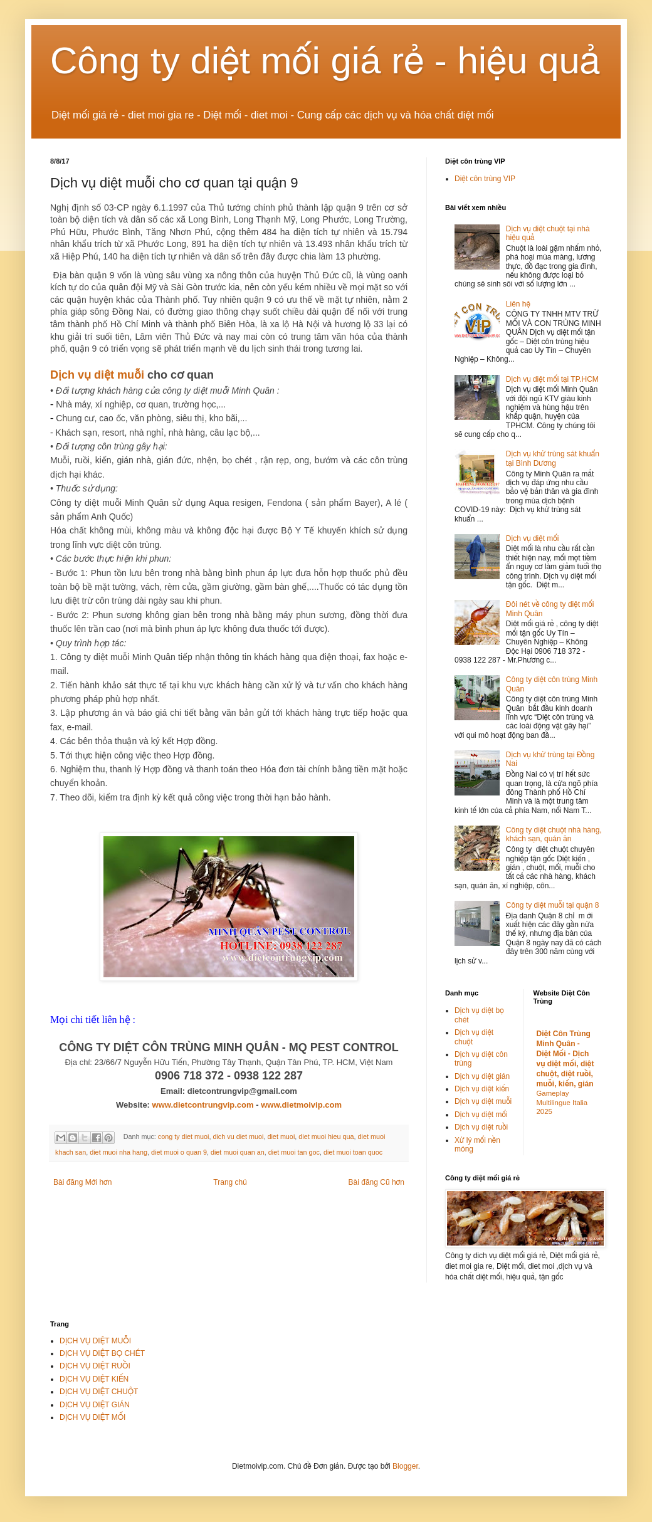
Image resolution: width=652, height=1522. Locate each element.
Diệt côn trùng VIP (485, 178)
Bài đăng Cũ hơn (376, 1182)
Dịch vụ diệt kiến (482, 1088)
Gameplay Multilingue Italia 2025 (562, 1102)
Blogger (405, 1466)
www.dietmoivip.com (301, 1105)
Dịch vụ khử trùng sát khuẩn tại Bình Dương (552, 458)
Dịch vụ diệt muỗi (97, 375)
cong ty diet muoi (183, 1136)
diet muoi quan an (238, 1152)
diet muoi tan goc (294, 1152)
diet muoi (281, 1136)
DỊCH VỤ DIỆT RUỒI (95, 1366)
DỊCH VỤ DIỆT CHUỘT (99, 1391)
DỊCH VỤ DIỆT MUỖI (95, 1340)
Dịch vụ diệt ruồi (481, 1127)
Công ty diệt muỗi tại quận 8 (552, 905)
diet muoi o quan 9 (179, 1152)
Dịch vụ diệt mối (532, 538)
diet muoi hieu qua (326, 1136)
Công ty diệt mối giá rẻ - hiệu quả (325, 60)
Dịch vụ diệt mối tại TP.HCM (552, 379)
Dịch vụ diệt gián (482, 1076)
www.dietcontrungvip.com (203, 1105)
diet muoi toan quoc (352, 1152)
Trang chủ (229, 1182)
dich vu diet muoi (238, 1136)
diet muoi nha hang (118, 1152)
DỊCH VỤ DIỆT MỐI (92, 1417)
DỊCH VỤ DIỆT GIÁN (95, 1404)
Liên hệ (518, 304)
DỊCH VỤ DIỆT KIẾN (94, 1379)
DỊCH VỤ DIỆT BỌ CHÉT (102, 1353)
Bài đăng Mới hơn (82, 1182)
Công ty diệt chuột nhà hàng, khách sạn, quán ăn (554, 834)
